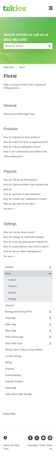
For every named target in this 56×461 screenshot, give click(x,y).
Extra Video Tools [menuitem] (13, 343)
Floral (22, 67)
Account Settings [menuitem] (13, 356)
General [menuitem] (12, 280)
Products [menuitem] (12, 286)
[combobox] (25, 46)
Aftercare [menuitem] (9, 305)
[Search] (49, 46)
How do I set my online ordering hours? (23, 251)
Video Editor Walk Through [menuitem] (18, 394)
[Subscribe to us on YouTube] (43, 438)
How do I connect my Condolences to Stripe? (25, 199)
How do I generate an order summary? (22, 194)
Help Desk (9, 67)
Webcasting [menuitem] (10, 388)
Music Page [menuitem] (10, 330)
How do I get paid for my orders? (20, 203)
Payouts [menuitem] (12, 292)
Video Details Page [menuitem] (14, 337)
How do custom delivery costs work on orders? (26, 246)
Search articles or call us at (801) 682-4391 (26, 37)
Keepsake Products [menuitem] (14, 381)
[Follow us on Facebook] (30, 438)
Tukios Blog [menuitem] (9, 413)
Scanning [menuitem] (9, 368)
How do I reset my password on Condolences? (26, 241)
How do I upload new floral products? (22, 137)
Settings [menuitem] (12, 299)
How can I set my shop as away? (19, 232)
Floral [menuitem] (8, 273)
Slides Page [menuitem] (10, 324)
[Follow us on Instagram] (36, 438)
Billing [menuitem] (8, 362)
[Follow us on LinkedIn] (50, 438)
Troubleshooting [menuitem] (13, 375)
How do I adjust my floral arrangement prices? (26, 142)
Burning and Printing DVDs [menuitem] (18, 311)
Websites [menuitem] (9, 267)
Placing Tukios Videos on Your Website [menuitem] (24, 349)
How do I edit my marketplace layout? (22, 146)
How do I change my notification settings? (24, 237)
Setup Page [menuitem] (10, 318)
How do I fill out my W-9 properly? (21, 179)
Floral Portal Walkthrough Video (19, 114)
